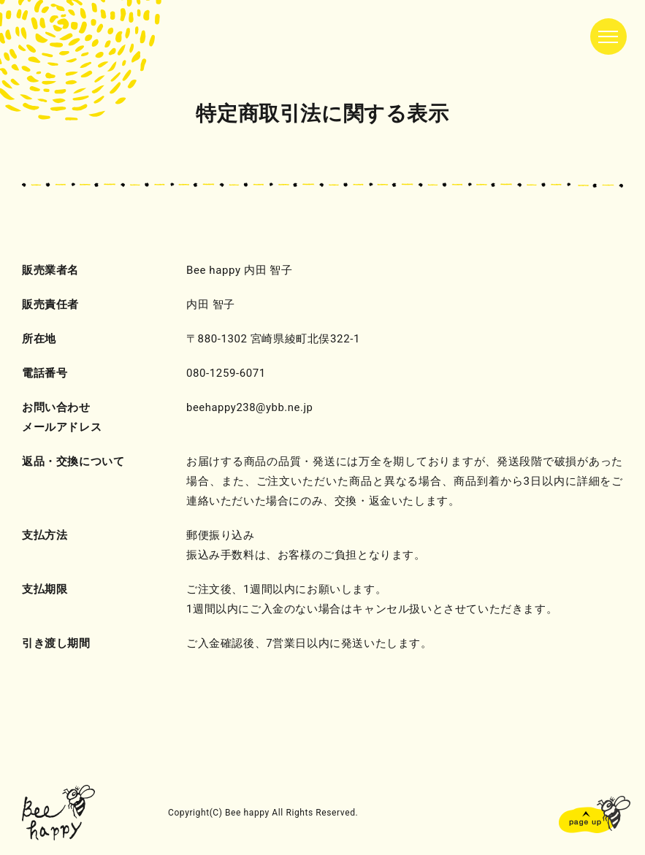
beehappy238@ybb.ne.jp (250, 407)
